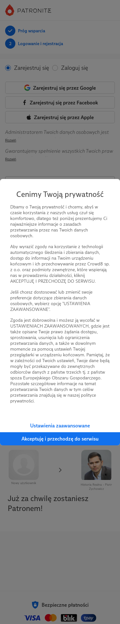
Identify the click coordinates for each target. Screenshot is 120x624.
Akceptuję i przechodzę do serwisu (60, 438)
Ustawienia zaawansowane (60, 425)
